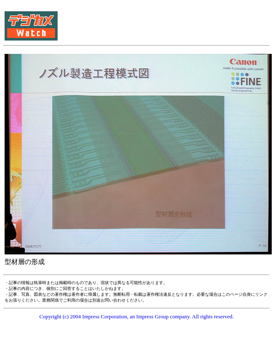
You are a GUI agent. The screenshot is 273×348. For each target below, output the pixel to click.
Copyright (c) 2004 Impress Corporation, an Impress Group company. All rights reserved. (136, 316)
